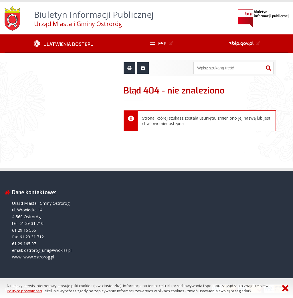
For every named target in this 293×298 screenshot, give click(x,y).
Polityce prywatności (24, 290)
